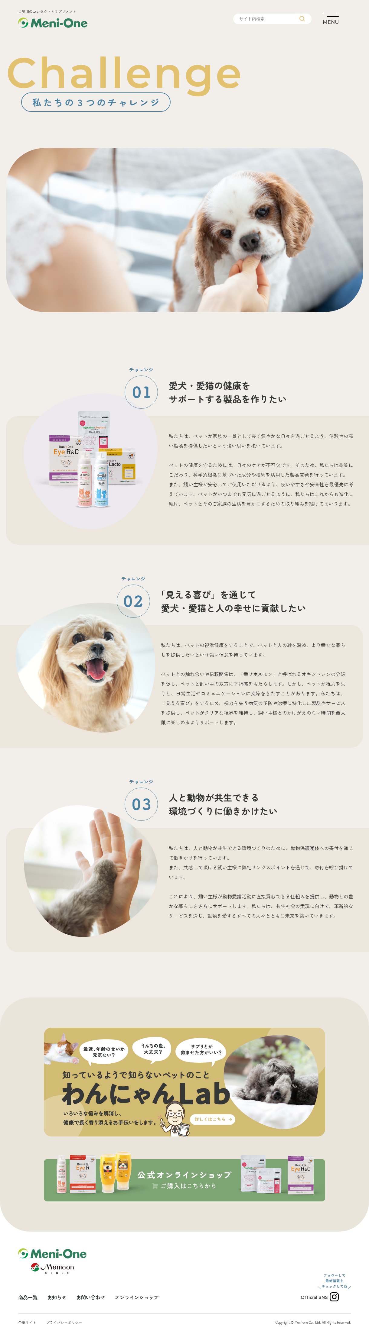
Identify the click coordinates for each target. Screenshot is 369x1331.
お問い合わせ (90, 1297)
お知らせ (57, 1297)
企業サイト (27, 1322)
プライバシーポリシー (64, 1322)
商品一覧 (28, 1297)
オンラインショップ (136, 1297)
